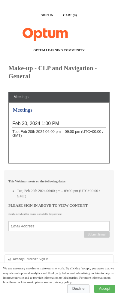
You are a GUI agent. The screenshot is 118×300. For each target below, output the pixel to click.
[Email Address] (59, 226)
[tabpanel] (59, 135)
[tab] (59, 97)
